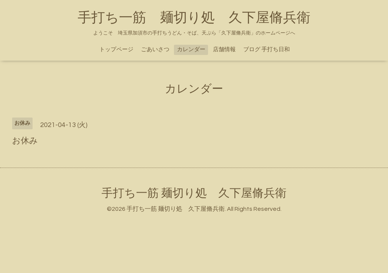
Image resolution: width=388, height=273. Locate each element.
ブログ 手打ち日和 (266, 49)
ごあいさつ (155, 49)
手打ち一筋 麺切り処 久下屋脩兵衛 (194, 18)
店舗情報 (224, 49)
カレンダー (191, 49)
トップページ (116, 49)
